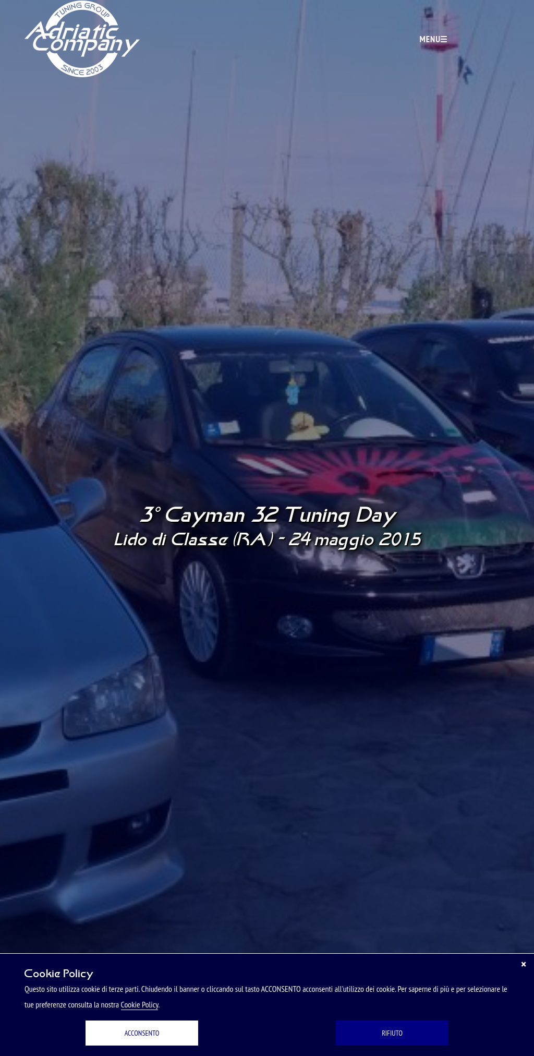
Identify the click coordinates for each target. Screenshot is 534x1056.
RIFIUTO (392, 1033)
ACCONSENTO (142, 1033)
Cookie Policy (140, 1004)
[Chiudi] (523, 964)
